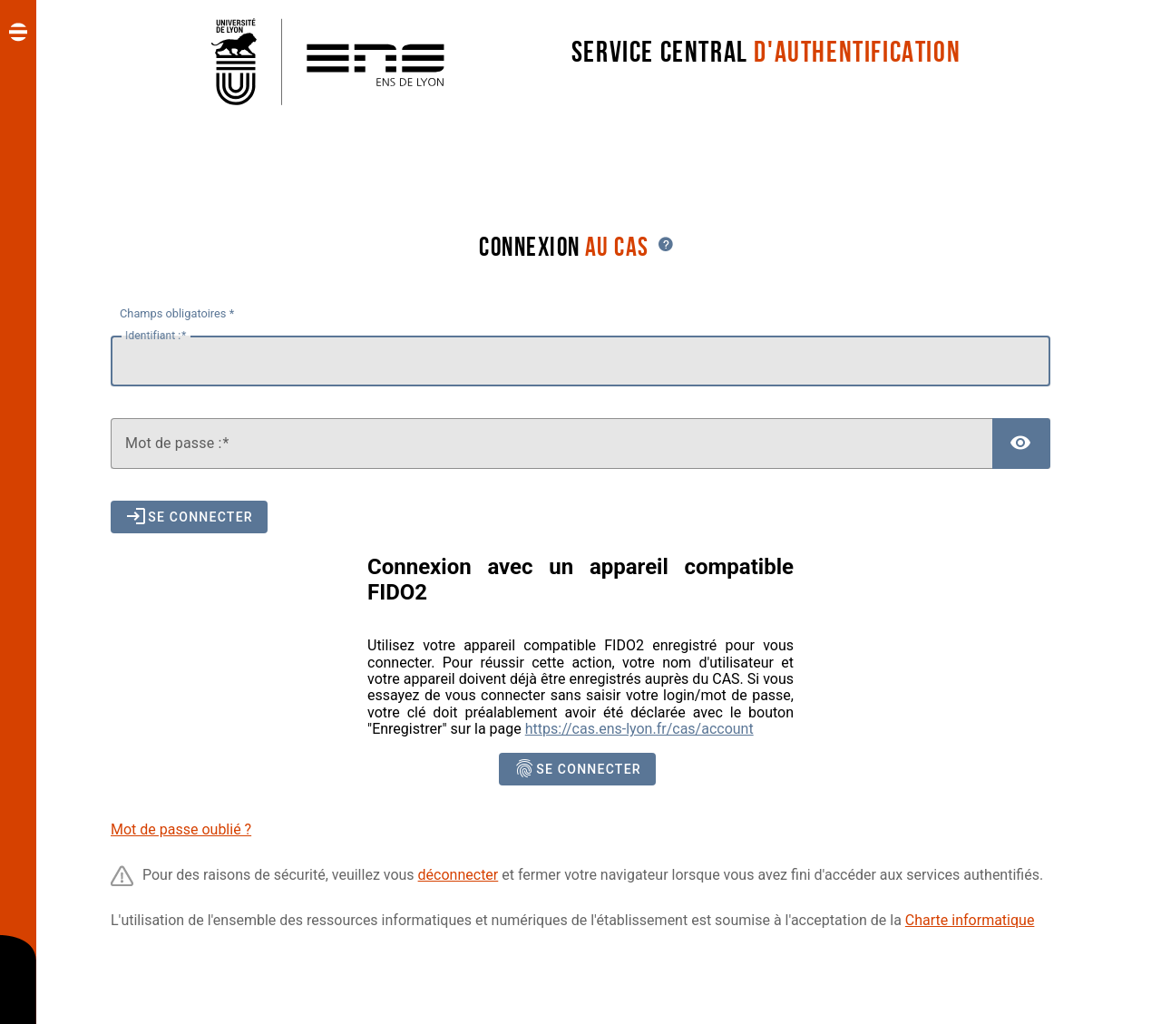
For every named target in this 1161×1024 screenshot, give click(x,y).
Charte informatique (970, 920)
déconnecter (458, 874)
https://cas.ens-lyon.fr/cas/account (639, 728)
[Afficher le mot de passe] (1021, 443)
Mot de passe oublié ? (181, 829)
